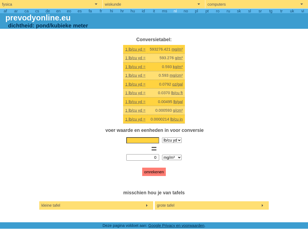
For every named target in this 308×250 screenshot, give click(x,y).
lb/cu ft (177, 93)
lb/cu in (176, 119)
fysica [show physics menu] (7, 4)
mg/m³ (177, 49)
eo (69, 11)
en (58, 11)
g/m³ (179, 58)
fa (90, 11)
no (186, 11)
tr (281, 11)
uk (292, 11)
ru (228, 11)
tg (271, 11)
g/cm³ (178, 110)
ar (16, 11)
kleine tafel (50, 205)
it (154, 11)
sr (260, 11)
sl (249, 11)
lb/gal (178, 102)
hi (111, 11)
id (143, 11)
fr (101, 11)
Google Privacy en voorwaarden (176, 225)
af (5, 11)
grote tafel (165, 205)
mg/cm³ (176, 75)
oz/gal (177, 84)
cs (37, 11)
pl (196, 11)
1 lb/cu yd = (135, 49)
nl (175, 11)
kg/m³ (178, 67)
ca (26, 11)
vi (302, 11)
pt (207, 11)
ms (164, 11)
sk (239, 11)
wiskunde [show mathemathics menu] (113, 4)
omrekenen (154, 172)
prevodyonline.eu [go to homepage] (38, 17)
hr (122, 11)
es (80, 11)
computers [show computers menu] (216, 4)
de (48, 11)
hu (133, 11)
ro (218, 11)
